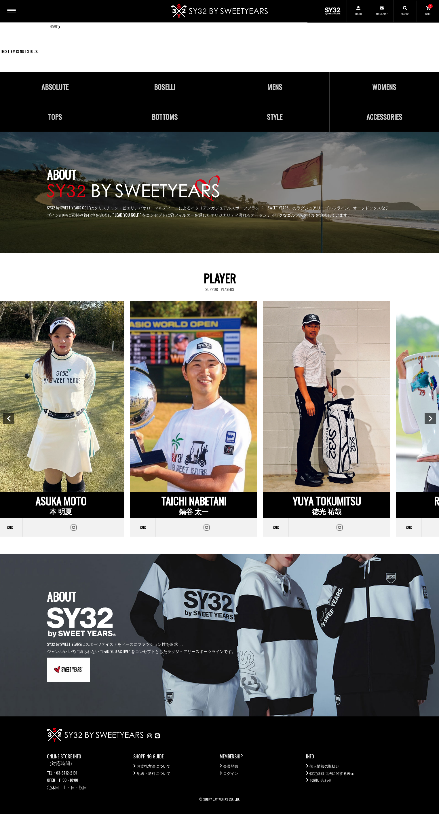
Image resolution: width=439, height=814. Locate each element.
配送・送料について (155, 774)
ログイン (231, 774)
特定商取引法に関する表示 (333, 774)
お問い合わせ (321, 781)
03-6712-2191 (66, 773)
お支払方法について (155, 766)
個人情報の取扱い (325, 766)
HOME (54, 26)
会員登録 (231, 766)
